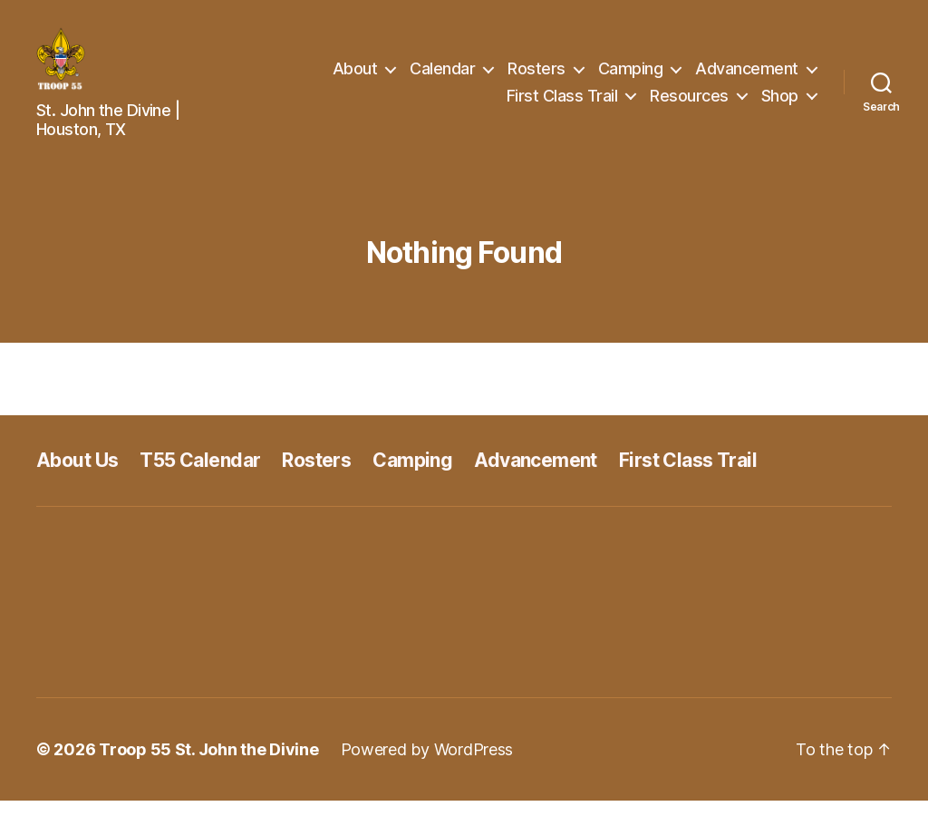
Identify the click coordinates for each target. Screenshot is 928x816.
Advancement (746, 75)
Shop (779, 102)
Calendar (442, 75)
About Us (77, 474)
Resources (689, 102)
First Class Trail (562, 102)
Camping (630, 75)
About (355, 75)
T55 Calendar (200, 474)
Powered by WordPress (427, 764)
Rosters (537, 75)
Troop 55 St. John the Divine (208, 764)
